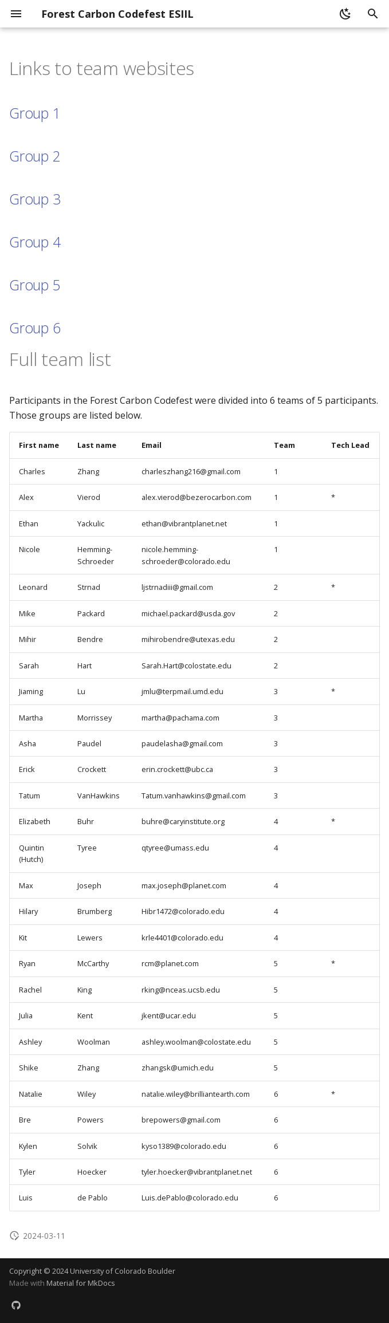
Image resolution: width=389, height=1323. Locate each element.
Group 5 (34, 284)
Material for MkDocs (80, 1283)
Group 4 (34, 241)
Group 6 (34, 327)
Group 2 (34, 156)
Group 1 (34, 113)
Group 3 (34, 198)
